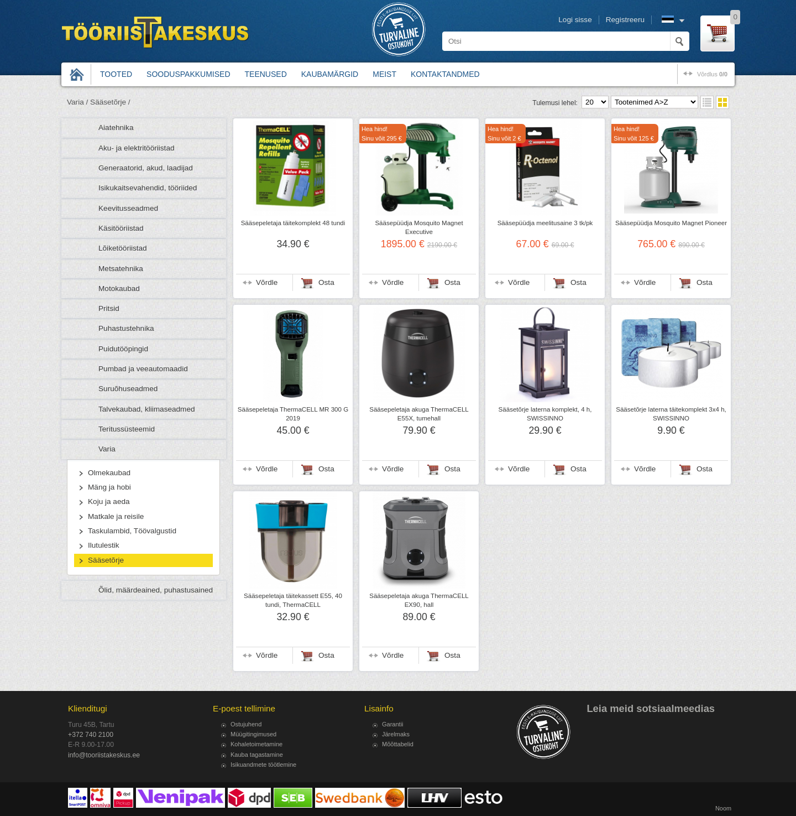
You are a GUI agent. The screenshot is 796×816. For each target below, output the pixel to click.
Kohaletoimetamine (256, 744)
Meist (384, 74)
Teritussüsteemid (126, 429)
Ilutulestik (103, 545)
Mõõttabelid (397, 744)
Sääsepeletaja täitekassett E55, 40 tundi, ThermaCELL (293, 600)
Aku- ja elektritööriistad (136, 148)
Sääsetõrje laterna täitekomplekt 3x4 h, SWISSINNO (671, 414)
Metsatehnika (120, 268)
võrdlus (712, 74)
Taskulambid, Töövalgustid (132, 531)
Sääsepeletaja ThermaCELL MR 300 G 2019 (293, 414)
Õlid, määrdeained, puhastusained (155, 590)
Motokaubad (119, 288)
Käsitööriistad (121, 228)
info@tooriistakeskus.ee (104, 755)
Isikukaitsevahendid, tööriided (147, 188)
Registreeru (625, 19)
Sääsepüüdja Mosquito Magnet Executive (419, 227)
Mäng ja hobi (109, 487)
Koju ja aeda (109, 501)
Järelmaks (396, 734)
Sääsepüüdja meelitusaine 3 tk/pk (545, 223)
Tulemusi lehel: (555, 103)
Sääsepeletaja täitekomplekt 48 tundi (293, 223)
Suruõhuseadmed (128, 388)
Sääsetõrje (106, 560)
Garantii (393, 724)
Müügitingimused (253, 734)
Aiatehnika (115, 127)
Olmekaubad (109, 473)
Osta (326, 282)
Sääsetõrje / (110, 102)
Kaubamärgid (329, 74)
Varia (107, 449)
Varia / (77, 102)
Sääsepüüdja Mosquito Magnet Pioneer (671, 223)
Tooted (116, 74)
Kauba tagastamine (257, 754)
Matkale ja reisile (116, 516)
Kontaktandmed (445, 74)
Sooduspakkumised (188, 74)
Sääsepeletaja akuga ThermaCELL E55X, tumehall (419, 414)
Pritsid (108, 308)
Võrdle (266, 282)
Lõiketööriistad (122, 248)
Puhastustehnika (126, 328)
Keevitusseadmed (128, 208)
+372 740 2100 (90, 735)
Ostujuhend (246, 724)
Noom (723, 808)
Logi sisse (574, 19)
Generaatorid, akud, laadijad (145, 168)
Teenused (266, 74)
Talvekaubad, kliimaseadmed (146, 409)
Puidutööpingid (123, 349)
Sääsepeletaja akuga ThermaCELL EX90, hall (419, 600)
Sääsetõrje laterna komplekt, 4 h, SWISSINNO (545, 414)
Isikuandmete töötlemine (263, 764)
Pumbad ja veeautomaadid (143, 369)
